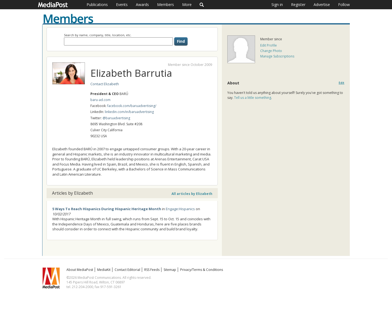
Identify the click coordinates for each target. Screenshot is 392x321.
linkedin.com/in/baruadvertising (129, 111)
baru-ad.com (100, 99)
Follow (344, 4)
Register (298, 4)
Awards (142, 4)
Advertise (322, 4)
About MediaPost (79, 269)
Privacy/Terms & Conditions (201, 269)
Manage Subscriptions (277, 56)
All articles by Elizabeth (191, 193)
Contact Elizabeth (104, 83)
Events (122, 4)
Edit (341, 82)
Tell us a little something (252, 97)
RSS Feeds (152, 269)
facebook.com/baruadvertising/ (131, 105)
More (187, 4)
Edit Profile (268, 45)
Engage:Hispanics (180, 208)
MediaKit (104, 269)
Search (202, 4)
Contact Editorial (127, 269)
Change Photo (271, 50)
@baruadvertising (116, 118)
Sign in (277, 4)
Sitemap (170, 269)
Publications (97, 4)
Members (165, 4)
